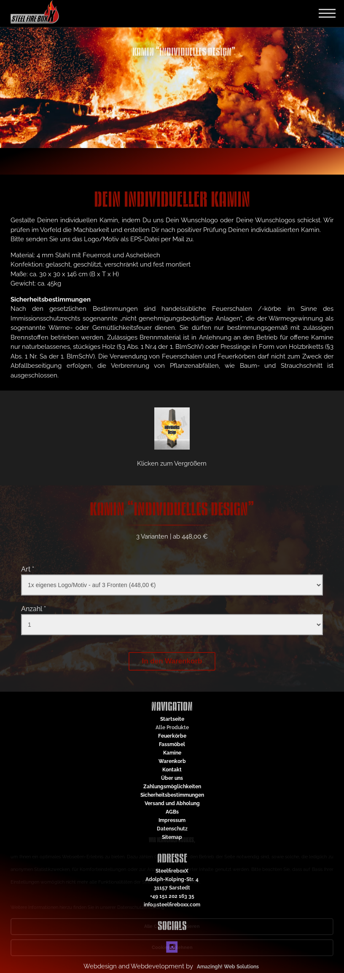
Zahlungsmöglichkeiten (172, 787)
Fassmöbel (172, 744)
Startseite (172, 719)
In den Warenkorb (172, 661)
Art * (27, 569)
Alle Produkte (172, 727)
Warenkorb (172, 761)
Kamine (172, 753)
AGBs (172, 812)
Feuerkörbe (172, 736)
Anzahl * (33, 609)
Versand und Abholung (172, 803)
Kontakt (172, 770)
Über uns (172, 778)
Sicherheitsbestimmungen (172, 795)
